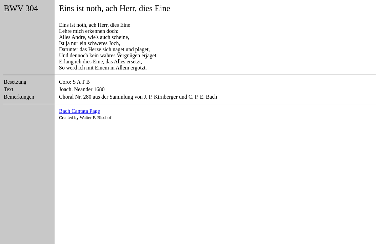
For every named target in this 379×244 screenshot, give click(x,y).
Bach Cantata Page (79, 111)
